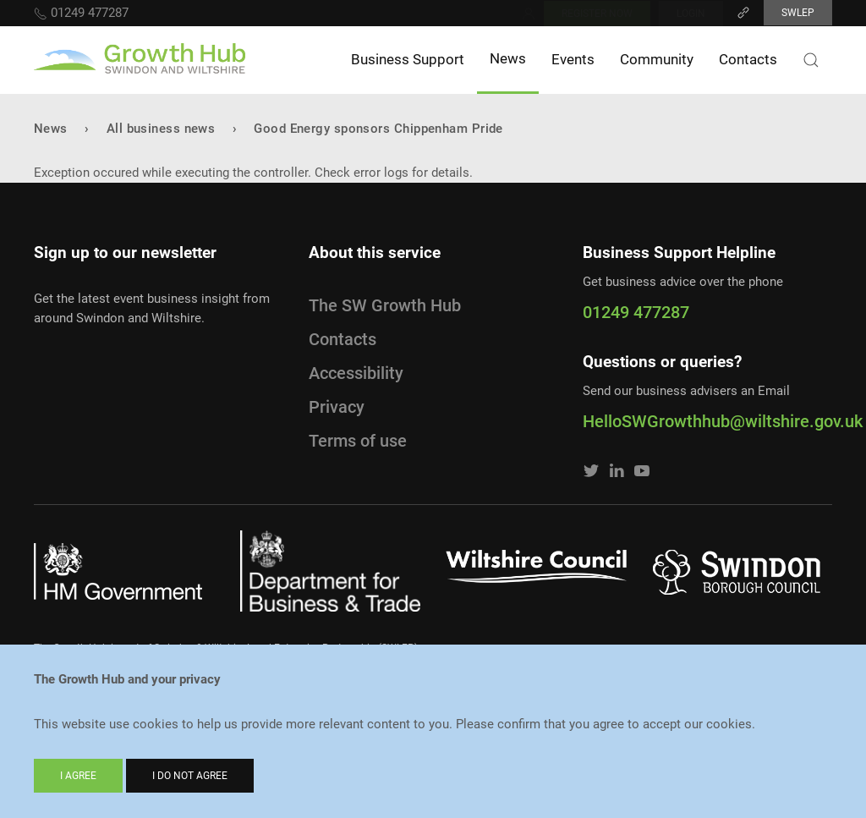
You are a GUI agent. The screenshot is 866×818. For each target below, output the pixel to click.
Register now (597, 13)
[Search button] (811, 60)
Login (691, 13)
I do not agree (189, 776)
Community (656, 59)
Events (573, 59)
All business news (161, 128)
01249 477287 (81, 12)
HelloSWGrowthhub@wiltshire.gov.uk (707, 421)
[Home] (139, 60)
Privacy (336, 407)
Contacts (748, 59)
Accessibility (356, 373)
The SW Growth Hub (385, 305)
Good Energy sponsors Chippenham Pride (378, 128)
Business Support (407, 59)
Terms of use (358, 441)
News (508, 58)
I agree (78, 776)
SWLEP (797, 13)
